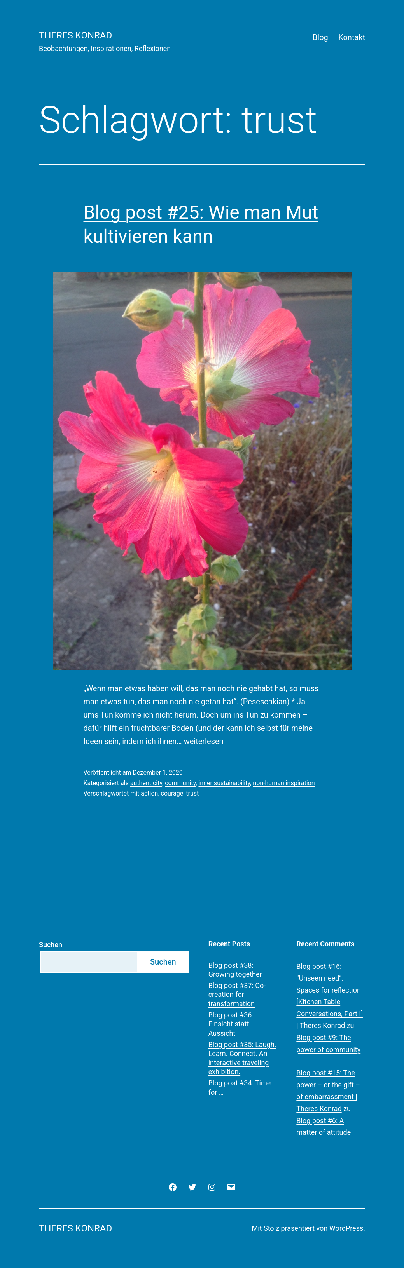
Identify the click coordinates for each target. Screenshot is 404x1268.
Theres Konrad (75, 35)
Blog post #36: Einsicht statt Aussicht (231, 1024)
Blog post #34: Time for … (239, 1087)
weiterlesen (204, 741)
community (180, 783)
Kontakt (351, 37)
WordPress (346, 1228)
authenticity (146, 783)
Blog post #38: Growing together (235, 969)
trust (192, 793)
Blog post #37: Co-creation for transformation (237, 994)
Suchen (50, 945)
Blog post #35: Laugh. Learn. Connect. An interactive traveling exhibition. (242, 1058)
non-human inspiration (284, 783)
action (149, 793)
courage (172, 793)
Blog (320, 37)
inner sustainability (224, 783)
